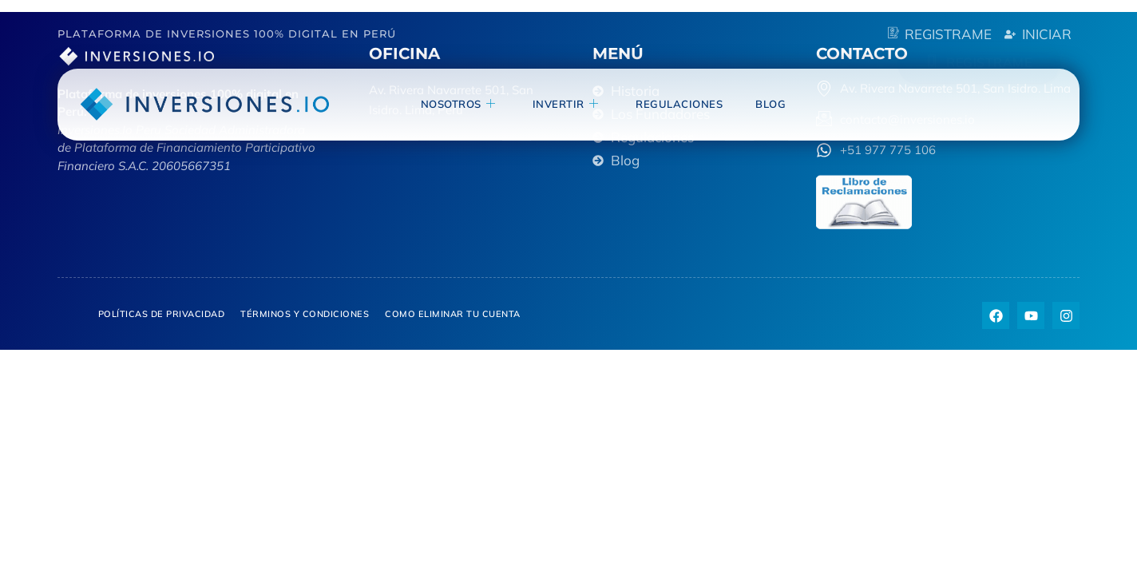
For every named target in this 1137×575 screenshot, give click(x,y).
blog (773, 103)
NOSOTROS (471, 103)
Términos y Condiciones (304, 313)
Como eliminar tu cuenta (453, 313)
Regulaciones (685, 103)
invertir (575, 103)
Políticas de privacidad (161, 313)
